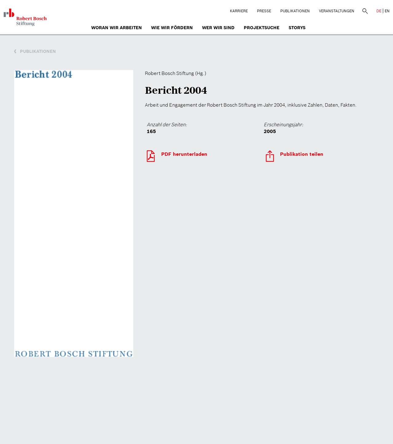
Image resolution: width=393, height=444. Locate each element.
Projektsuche (261, 27)
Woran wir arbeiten (116, 27)
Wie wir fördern (172, 27)
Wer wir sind (218, 27)
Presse (264, 11)
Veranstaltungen (336, 11)
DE (378, 11)
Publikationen (295, 11)
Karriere (239, 11)
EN (387, 11)
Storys (297, 27)
